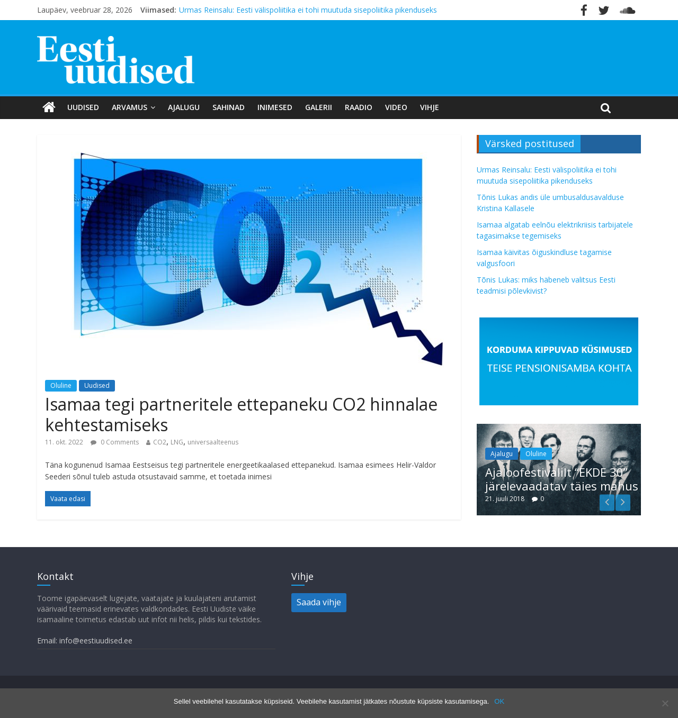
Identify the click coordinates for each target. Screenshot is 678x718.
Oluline (61, 385)
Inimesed (274, 107)
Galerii (318, 107)
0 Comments (115, 442)
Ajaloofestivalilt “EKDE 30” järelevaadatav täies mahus (561, 479)
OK (499, 701)
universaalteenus (213, 442)
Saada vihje (319, 602)
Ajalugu (184, 107)
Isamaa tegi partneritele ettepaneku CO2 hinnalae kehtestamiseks (241, 414)
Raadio (358, 107)
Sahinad (228, 107)
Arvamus (129, 107)
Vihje (429, 107)
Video (396, 107)
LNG (177, 442)
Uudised (83, 107)
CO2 (159, 442)
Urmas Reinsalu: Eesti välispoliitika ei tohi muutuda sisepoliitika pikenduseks (308, 10)
